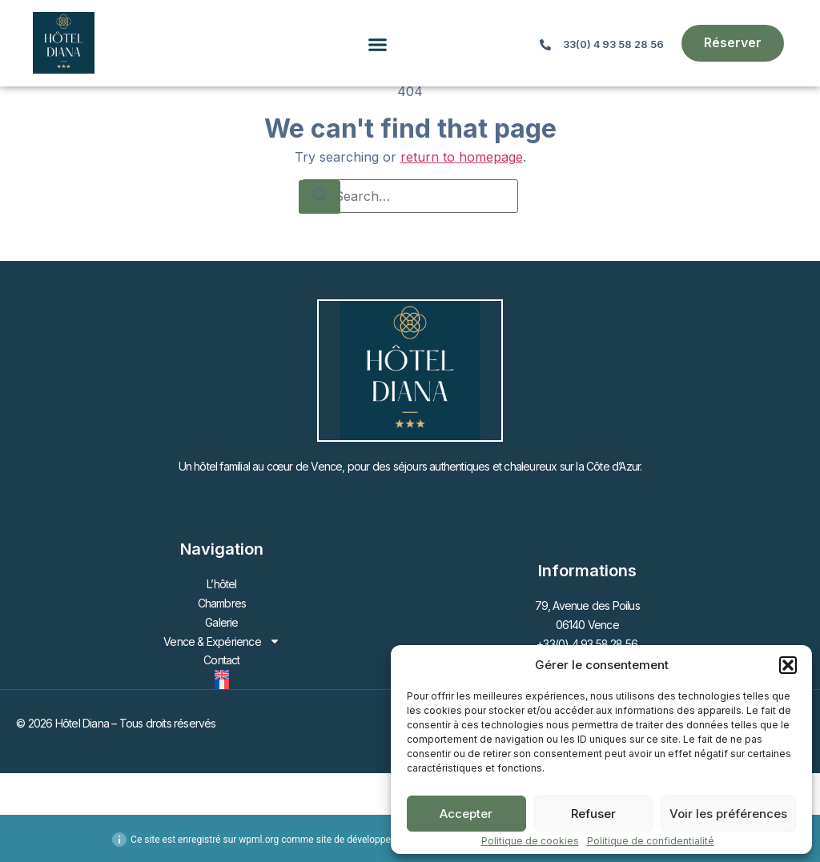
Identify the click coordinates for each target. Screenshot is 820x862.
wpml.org (259, 839)
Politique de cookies (530, 841)
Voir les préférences (728, 813)
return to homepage (461, 157)
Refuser (593, 813)
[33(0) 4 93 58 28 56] (545, 44)
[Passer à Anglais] (221, 675)
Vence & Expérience (221, 642)
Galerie (221, 622)
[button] (788, 665)
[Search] (319, 197)
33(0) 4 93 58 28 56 (613, 44)
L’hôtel (221, 584)
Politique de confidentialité (650, 841)
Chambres (222, 603)
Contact (221, 660)
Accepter (466, 813)
